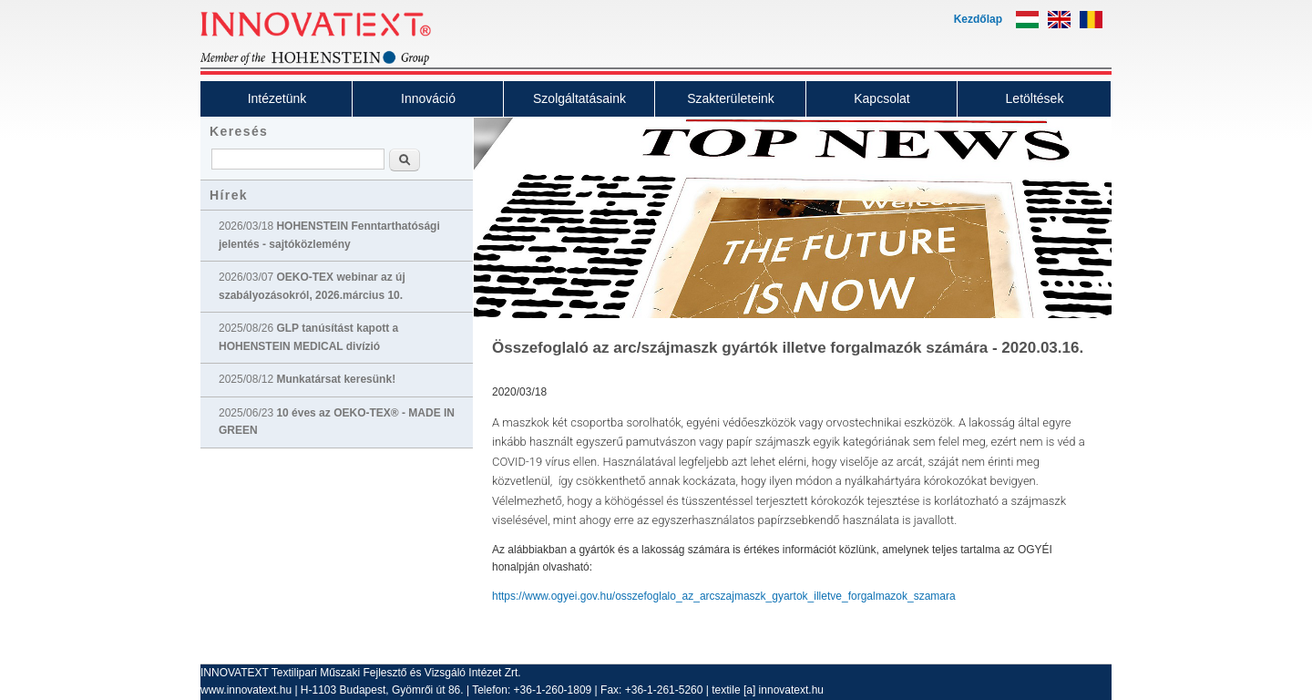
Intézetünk (277, 98)
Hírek (229, 195)
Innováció (428, 98)
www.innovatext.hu (246, 690)
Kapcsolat (881, 98)
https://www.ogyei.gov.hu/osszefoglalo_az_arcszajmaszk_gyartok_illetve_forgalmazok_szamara (724, 596)
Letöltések (1035, 98)
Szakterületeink (730, 98)
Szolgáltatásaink (579, 98)
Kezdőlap (978, 19)
